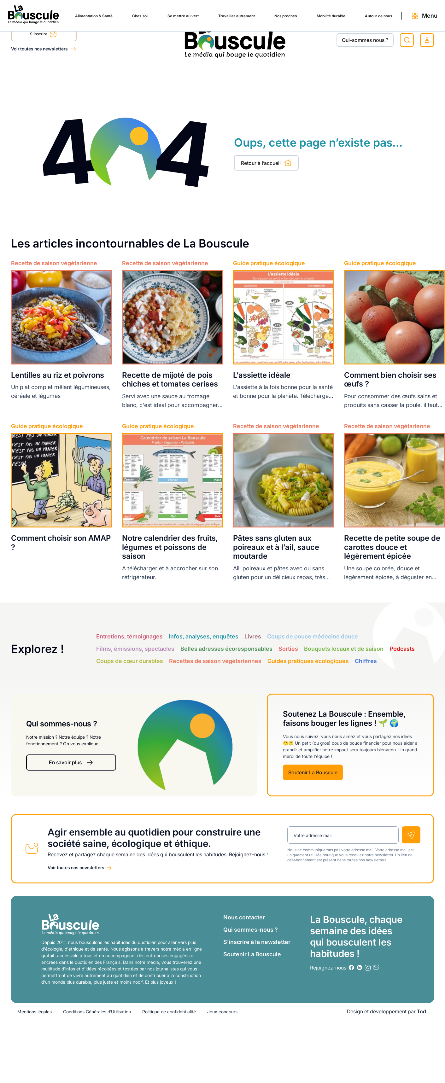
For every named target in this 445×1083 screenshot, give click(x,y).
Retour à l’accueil (266, 163)
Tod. (422, 1011)
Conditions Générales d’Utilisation (97, 1011)
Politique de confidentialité (169, 1011)
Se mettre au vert (135, 73)
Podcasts (402, 648)
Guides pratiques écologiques (308, 661)
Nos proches (251, 73)
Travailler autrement (196, 73)
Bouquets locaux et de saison (344, 648)
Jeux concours (222, 1011)
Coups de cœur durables (129, 661)
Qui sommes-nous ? (250, 929)
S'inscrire (43, 35)
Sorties (288, 648)
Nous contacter (244, 917)
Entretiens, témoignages (129, 636)
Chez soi (88, 73)
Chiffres (366, 661)
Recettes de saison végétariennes (215, 661)
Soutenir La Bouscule (312, 772)
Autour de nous (357, 73)
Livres (252, 636)
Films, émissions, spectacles (135, 648)
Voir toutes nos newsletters (40, 48)
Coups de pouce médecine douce (312, 636)
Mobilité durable (302, 73)
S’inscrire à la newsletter (256, 941)
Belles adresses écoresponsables (226, 648)
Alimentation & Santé (36, 73)
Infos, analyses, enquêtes (203, 636)
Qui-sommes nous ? (365, 40)
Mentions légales (34, 1011)
